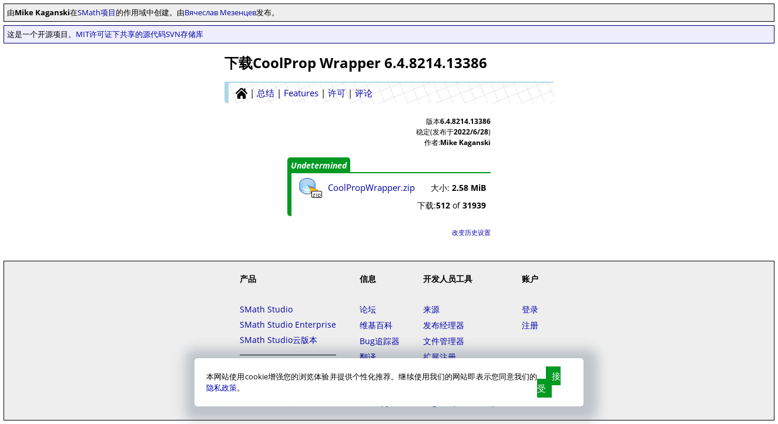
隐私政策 (221, 387)
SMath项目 (97, 12)
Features (301, 93)
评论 (364, 93)
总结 (265, 93)
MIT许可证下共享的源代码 (121, 34)
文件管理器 (443, 340)
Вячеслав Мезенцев (220, 12)
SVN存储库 (184, 34)
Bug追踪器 (380, 340)
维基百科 (376, 325)
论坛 (368, 309)
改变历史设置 (471, 232)
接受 (549, 382)
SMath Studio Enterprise (288, 324)
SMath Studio (266, 309)
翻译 (368, 356)
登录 (530, 309)
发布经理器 (443, 325)
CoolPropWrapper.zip (371, 187)
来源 (431, 309)
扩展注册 (439, 356)
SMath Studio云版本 (278, 339)
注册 (530, 325)
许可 (337, 93)
